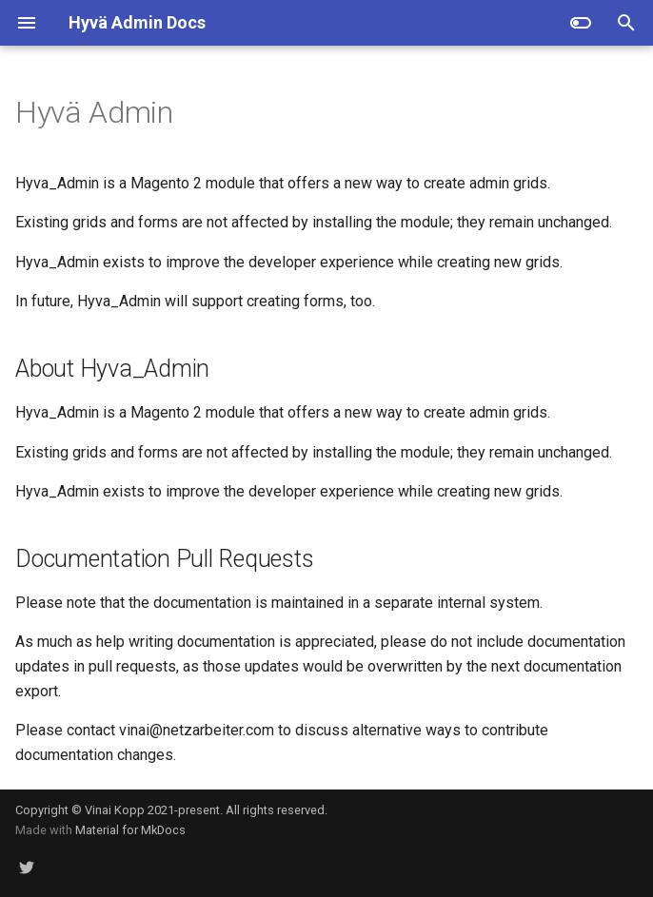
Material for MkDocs (130, 830)
